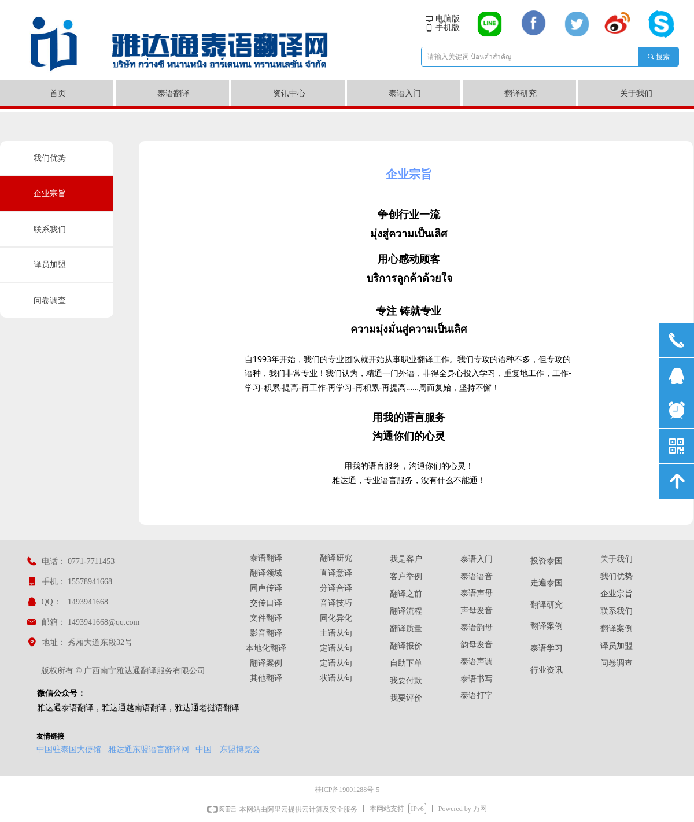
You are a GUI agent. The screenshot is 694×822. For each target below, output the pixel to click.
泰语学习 (546, 648)
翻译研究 (546, 604)
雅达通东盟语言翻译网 (148, 749)
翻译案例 (546, 626)
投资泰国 (546, 560)
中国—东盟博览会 (227, 749)
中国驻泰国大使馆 (68, 749)
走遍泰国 (546, 582)
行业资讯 (546, 670)
